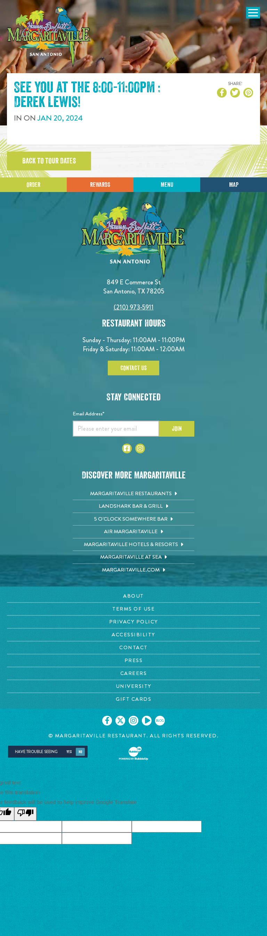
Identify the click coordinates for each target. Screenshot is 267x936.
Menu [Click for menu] (167, 185)
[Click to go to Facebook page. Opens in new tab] (127, 448)
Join (177, 428)
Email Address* (88, 413)
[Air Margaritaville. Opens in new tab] (133, 531)
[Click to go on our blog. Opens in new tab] (160, 721)
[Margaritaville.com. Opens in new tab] (133, 570)
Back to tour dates (49, 161)
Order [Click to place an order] (33, 185)
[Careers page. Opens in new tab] (133, 673)
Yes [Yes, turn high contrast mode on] (69, 752)
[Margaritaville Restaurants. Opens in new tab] (133, 494)
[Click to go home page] (48, 37)
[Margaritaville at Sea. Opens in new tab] (133, 557)
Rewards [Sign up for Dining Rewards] (100, 185)
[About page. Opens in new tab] (133, 596)
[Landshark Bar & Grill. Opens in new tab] (133, 506)
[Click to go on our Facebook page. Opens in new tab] (107, 721)
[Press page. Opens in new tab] (133, 660)
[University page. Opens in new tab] (133, 686)
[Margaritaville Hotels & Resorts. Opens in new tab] (133, 544)
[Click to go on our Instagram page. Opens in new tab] (133, 721)
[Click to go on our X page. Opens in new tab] (120, 721)
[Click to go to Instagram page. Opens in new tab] (140, 448)
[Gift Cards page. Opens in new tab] (133, 699)
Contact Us (133, 368)
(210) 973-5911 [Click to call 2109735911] (134, 307)
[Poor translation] (25, 814)
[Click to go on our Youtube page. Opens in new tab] (147, 721)
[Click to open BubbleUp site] (133, 753)
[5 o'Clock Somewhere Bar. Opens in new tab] (133, 519)
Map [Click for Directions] (233, 185)
